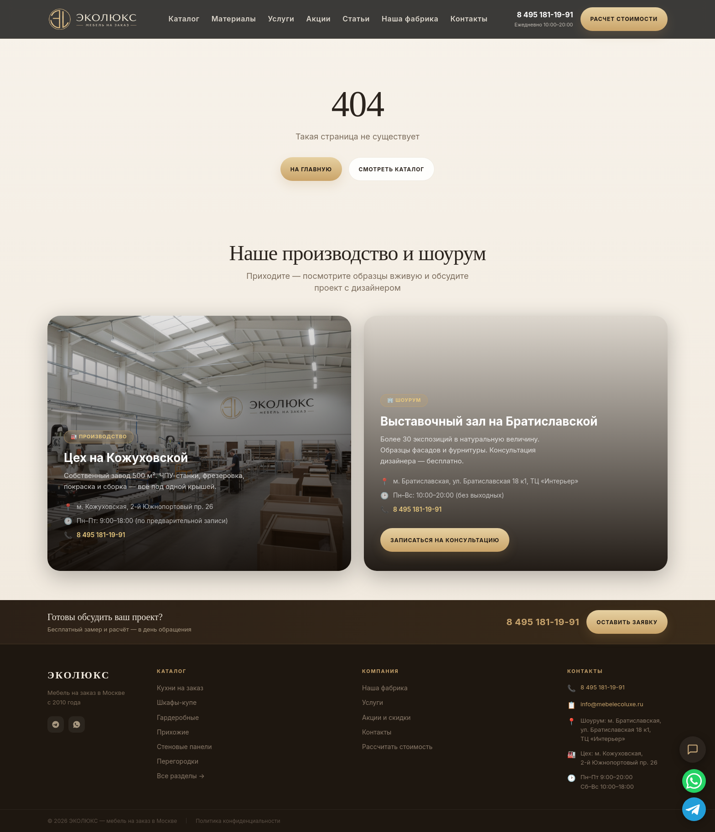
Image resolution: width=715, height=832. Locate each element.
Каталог (183, 18)
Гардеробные (178, 717)
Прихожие (173, 732)
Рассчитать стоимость (397, 746)
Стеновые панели (184, 746)
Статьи (356, 18)
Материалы (234, 18)
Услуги (281, 18)
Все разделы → (181, 776)
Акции (318, 18)
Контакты (469, 18)
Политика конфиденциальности (238, 820)
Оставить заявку (627, 622)
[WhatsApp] (76, 724)
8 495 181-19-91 (545, 14)
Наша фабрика (410, 18)
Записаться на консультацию (444, 540)
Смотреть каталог (392, 169)
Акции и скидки (386, 717)
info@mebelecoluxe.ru (611, 704)
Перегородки (177, 761)
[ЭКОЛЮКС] (94, 19)
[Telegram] (55, 724)
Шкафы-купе (177, 702)
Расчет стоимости (624, 18)
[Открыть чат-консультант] (692, 749)
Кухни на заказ (180, 688)
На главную (311, 169)
